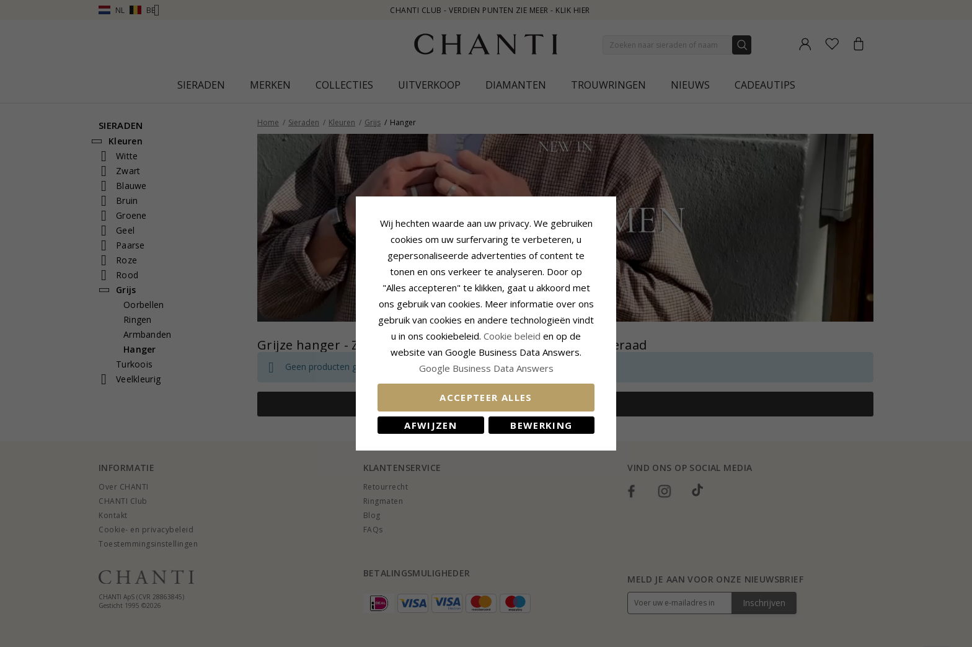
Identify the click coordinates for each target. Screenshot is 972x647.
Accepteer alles (486, 397)
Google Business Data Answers (486, 368)
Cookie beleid (513, 336)
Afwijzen (430, 425)
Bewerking (541, 425)
